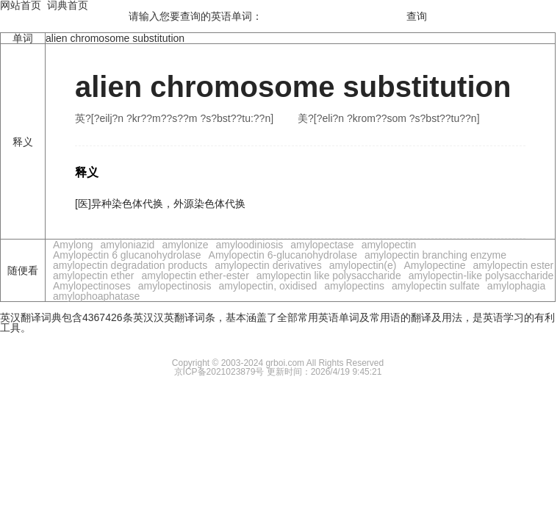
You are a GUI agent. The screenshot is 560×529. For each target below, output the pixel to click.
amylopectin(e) (363, 265)
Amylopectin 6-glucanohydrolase (283, 255)
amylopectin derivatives (268, 265)
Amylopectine (434, 265)
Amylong (73, 245)
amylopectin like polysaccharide (328, 275)
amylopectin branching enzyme (435, 255)
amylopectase (321, 245)
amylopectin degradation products (130, 265)
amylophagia (516, 286)
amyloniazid (127, 245)
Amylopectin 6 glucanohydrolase (127, 255)
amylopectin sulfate (436, 286)
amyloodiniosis (249, 245)
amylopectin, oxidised (267, 286)
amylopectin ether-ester (195, 275)
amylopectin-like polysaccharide (481, 275)
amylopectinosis (175, 286)
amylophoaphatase (96, 296)
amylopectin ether (93, 275)
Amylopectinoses (92, 286)
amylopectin (389, 245)
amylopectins (354, 286)
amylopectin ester (513, 265)
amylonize (185, 245)
